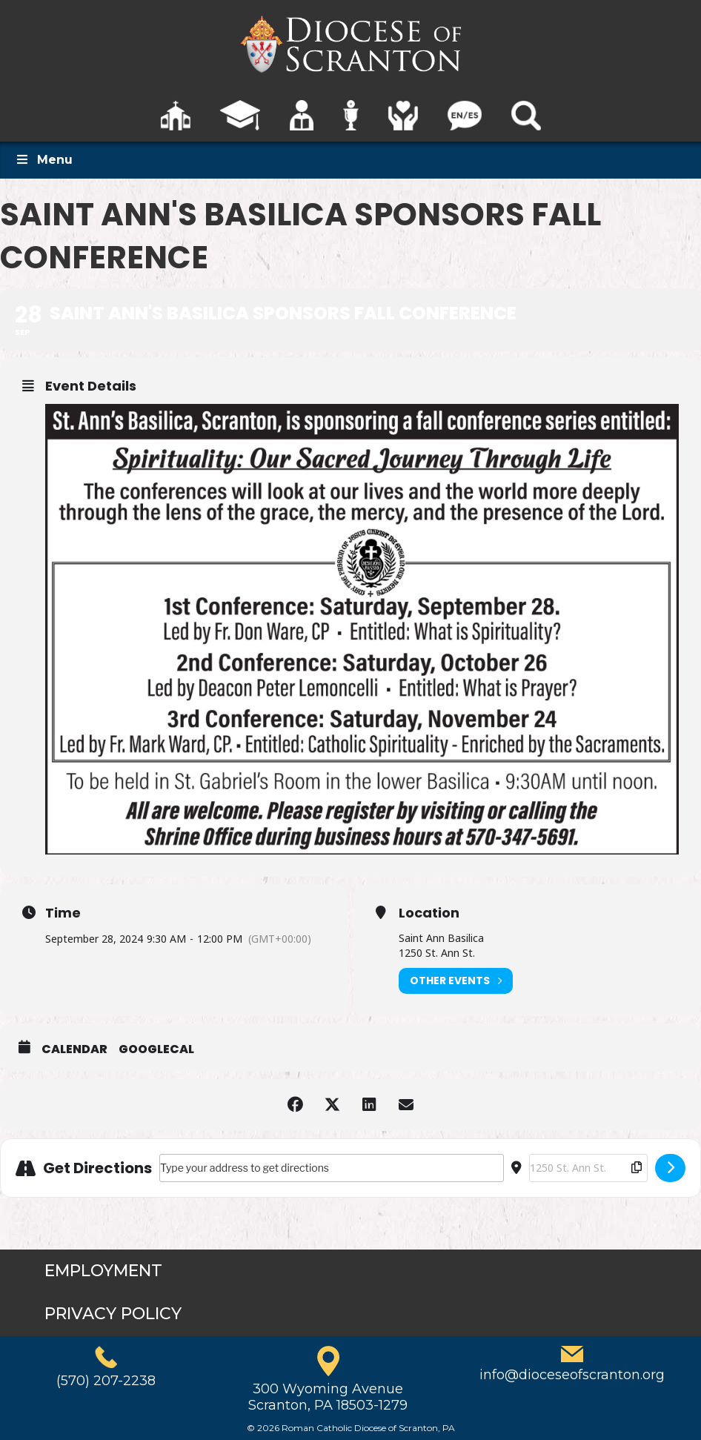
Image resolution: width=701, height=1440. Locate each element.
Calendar (74, 1049)
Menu (44, 160)
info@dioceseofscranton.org (572, 1375)
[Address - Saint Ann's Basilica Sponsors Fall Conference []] (331, 1168)
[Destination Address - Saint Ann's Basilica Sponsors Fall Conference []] (588, 1168)
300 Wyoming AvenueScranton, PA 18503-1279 (328, 1397)
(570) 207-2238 (106, 1381)
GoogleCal (156, 1049)
